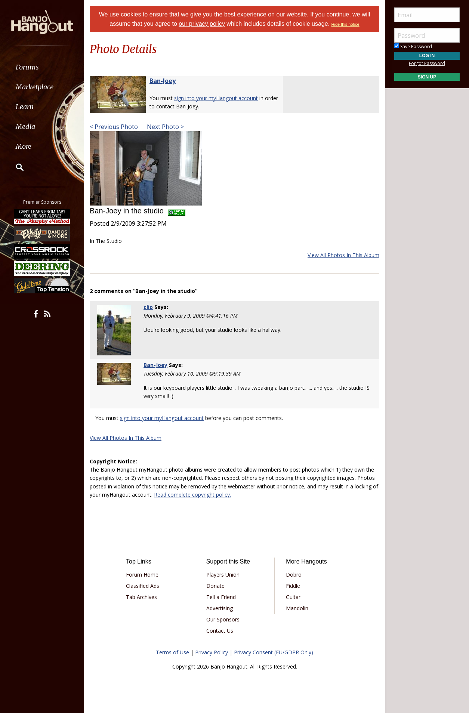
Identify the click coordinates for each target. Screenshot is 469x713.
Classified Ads (142, 585)
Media (25, 126)
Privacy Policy (211, 652)
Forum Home (142, 574)
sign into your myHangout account (216, 98)
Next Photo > (164, 127)
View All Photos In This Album (343, 255)
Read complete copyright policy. (192, 494)
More (23, 146)
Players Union (223, 574)
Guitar (293, 597)
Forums (27, 67)
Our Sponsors (223, 619)
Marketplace (34, 87)
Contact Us (219, 630)
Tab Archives (141, 597)
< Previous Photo (114, 127)
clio (148, 307)
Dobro (294, 574)
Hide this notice (345, 24)
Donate (215, 585)
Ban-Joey (162, 81)
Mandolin (297, 608)
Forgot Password (427, 63)
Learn (25, 106)
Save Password (413, 46)
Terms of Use (172, 652)
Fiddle (293, 585)
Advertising (219, 608)
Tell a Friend (221, 597)
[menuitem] (42, 67)
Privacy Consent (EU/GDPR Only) (273, 652)
